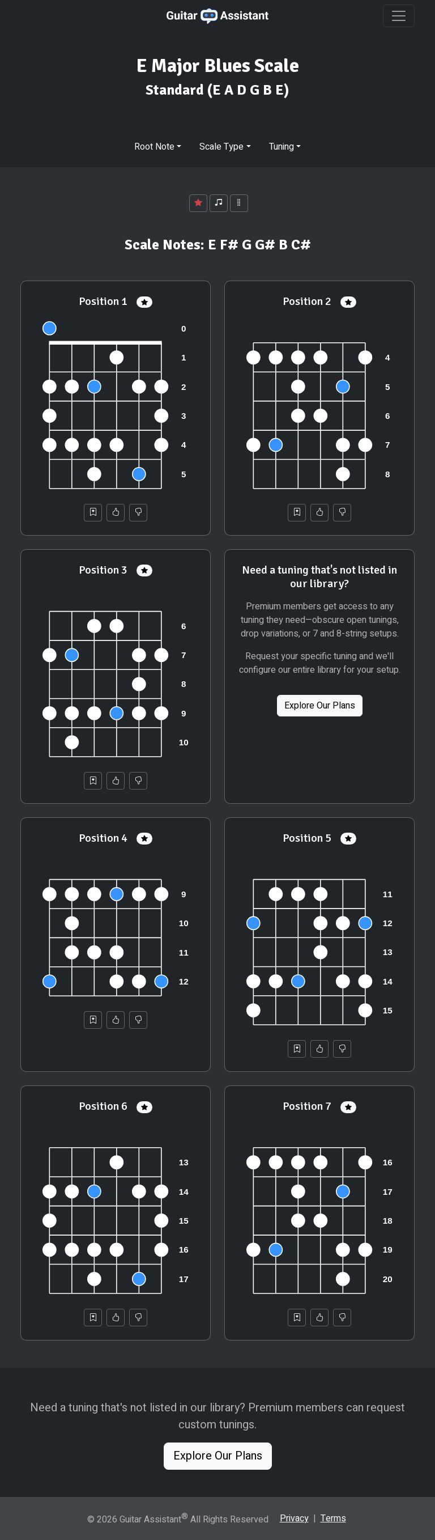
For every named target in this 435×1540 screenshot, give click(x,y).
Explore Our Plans (319, 705)
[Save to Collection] (93, 512)
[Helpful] (115, 512)
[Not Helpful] (138, 512)
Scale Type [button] (221, 147)
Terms (333, 1518)
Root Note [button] (154, 147)
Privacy (294, 1518)
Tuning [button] (281, 147)
